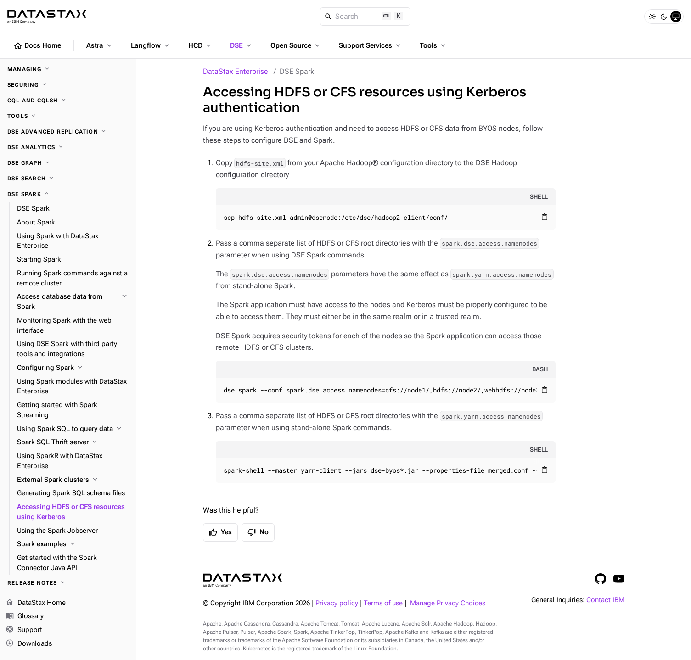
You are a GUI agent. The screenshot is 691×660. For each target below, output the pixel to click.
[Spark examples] (72, 544)
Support (24, 630)
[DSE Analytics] (68, 147)
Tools (433, 45)
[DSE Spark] (68, 194)
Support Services (370, 45)
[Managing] (68, 69)
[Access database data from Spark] (72, 302)
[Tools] (68, 116)
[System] (675, 16)
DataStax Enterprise (235, 71)
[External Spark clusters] (72, 480)
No (258, 532)
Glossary (25, 616)
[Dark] (663, 16)
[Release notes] (68, 583)
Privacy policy (336, 603)
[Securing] (68, 85)
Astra (99, 45)
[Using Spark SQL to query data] (72, 429)
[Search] (365, 16)
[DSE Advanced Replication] (68, 132)
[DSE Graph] (68, 163)
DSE (241, 45)
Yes (220, 532)
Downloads (29, 644)
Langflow (151, 45)
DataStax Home (36, 603)
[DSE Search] (68, 178)
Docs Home (37, 45)
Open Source (295, 45)
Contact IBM (605, 600)
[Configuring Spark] (72, 368)
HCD (200, 45)
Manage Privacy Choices (447, 603)
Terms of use (383, 603)
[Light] (651, 16)
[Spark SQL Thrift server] (72, 442)
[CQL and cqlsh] (68, 100)
